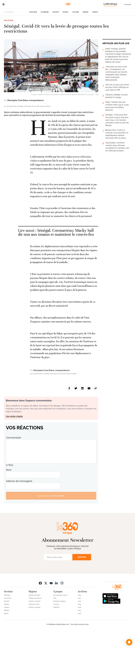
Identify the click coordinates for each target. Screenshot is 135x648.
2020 (79, 618)
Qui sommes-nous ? (60, 612)
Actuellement (9, 29)
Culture (75, 29)
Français (127, 4)
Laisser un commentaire (51, 512)
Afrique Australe (34, 624)
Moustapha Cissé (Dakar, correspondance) (25, 117)
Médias (85, 29)
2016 (79, 630)
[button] (129, 642)
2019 (79, 621)
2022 (79, 612)
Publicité (56, 624)
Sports (95, 29)
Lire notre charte (14, 433)
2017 (79, 627)
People (65, 29)
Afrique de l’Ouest (35, 615)
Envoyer (82, 574)
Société (56, 29)
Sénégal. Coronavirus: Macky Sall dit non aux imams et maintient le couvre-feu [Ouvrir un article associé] (56, 249)
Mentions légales (59, 618)
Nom (8, 486)
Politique (33, 29)
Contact (56, 621)
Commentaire (13, 454)
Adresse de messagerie (19, 497)
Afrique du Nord (34, 612)
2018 (79, 624)
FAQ (54, 615)
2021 (79, 615)
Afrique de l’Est (34, 621)
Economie (45, 29)
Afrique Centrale (34, 618)
